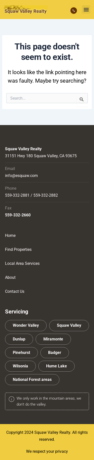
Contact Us (14, 291)
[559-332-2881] (73, 10)
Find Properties (18, 249)
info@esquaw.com (21, 175)
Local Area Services (22, 263)
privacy (61, 451)
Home (10, 235)
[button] (86, 9)
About (10, 277)
